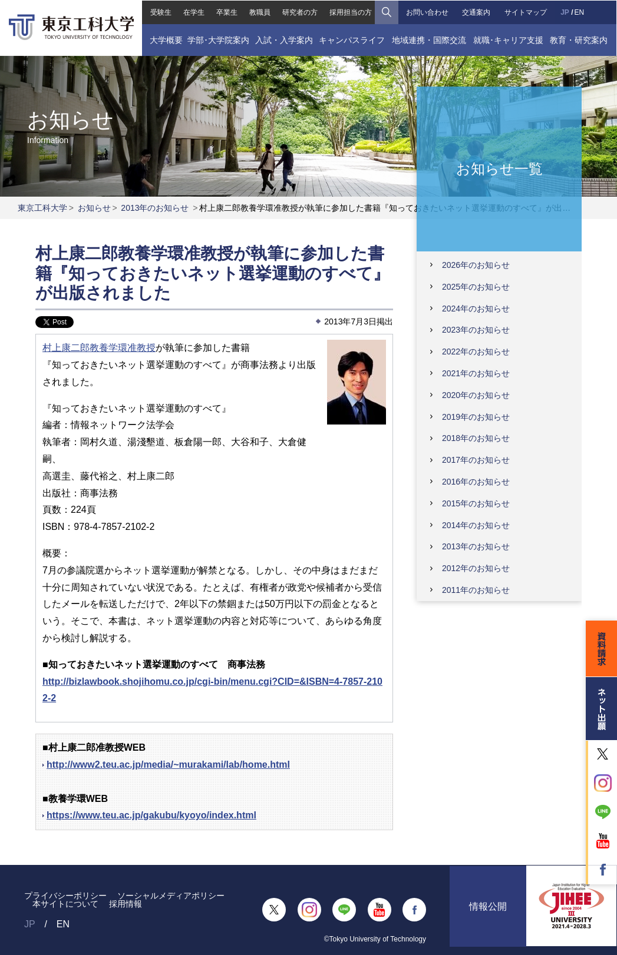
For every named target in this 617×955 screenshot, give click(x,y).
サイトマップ (525, 12)
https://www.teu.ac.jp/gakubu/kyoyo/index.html (151, 815)
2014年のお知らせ (476, 525)
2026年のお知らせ (476, 265)
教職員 (259, 12)
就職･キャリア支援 (509, 39)
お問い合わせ (427, 12)
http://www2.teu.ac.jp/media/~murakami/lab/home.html (168, 765)
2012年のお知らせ (476, 568)
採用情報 (125, 903)
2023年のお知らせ (476, 329)
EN (580, 12)
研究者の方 (300, 12)
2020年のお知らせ (476, 395)
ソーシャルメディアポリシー (171, 895)
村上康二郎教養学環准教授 (99, 348)
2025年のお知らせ (476, 286)
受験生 (159, 12)
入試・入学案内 (283, 39)
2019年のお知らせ (476, 417)
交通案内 (477, 12)
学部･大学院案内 (218, 39)
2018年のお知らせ (476, 438)
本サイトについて (65, 903)
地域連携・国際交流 (429, 39)
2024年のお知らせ (476, 308)
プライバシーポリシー (65, 895)
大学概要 (165, 39)
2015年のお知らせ (476, 503)
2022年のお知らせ (476, 351)
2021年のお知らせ (476, 373)
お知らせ (94, 208)
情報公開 (488, 910)
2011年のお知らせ (476, 590)
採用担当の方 (350, 12)
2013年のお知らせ (155, 208)
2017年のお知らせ (476, 460)
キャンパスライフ (352, 39)
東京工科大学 (42, 208)
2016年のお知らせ (476, 481)
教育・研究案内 (579, 39)
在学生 (193, 12)
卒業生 (226, 12)
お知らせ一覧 (499, 168)
